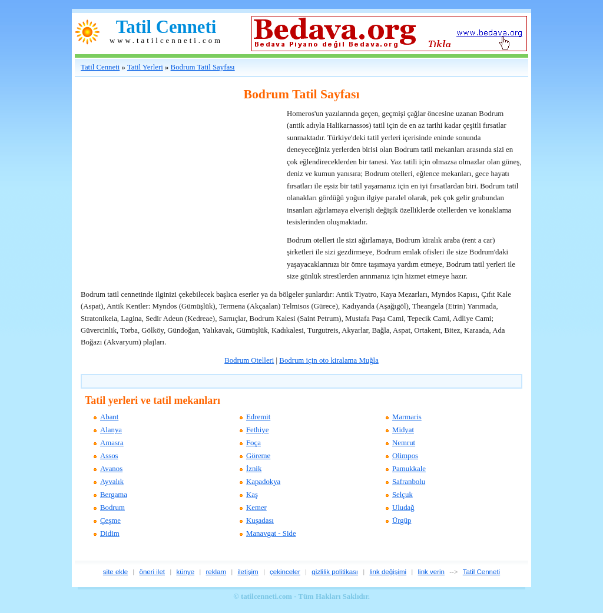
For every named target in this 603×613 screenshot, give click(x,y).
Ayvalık (112, 482)
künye (185, 571)
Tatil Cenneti (166, 27)
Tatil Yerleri (145, 67)
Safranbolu (408, 482)
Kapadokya (263, 482)
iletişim (247, 571)
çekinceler (285, 571)
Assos (109, 456)
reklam (216, 571)
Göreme (258, 456)
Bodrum (112, 507)
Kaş (252, 495)
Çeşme (110, 520)
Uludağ (403, 507)
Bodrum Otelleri (249, 360)
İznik (253, 469)
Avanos (111, 469)
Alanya (111, 430)
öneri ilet (152, 571)
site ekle (115, 571)
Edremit (258, 417)
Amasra (112, 443)
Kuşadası (260, 520)
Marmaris (407, 417)
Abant (109, 417)
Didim (110, 533)
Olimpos (405, 456)
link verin (431, 571)
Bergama (113, 495)
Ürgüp (401, 520)
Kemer (256, 507)
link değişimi (387, 571)
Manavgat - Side (271, 533)
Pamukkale (409, 469)
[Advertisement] (169, 181)
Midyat (403, 430)
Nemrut (403, 443)
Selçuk (402, 495)
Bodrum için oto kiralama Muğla (328, 360)
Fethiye (257, 430)
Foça (253, 443)
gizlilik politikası (335, 571)
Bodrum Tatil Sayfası (203, 67)
